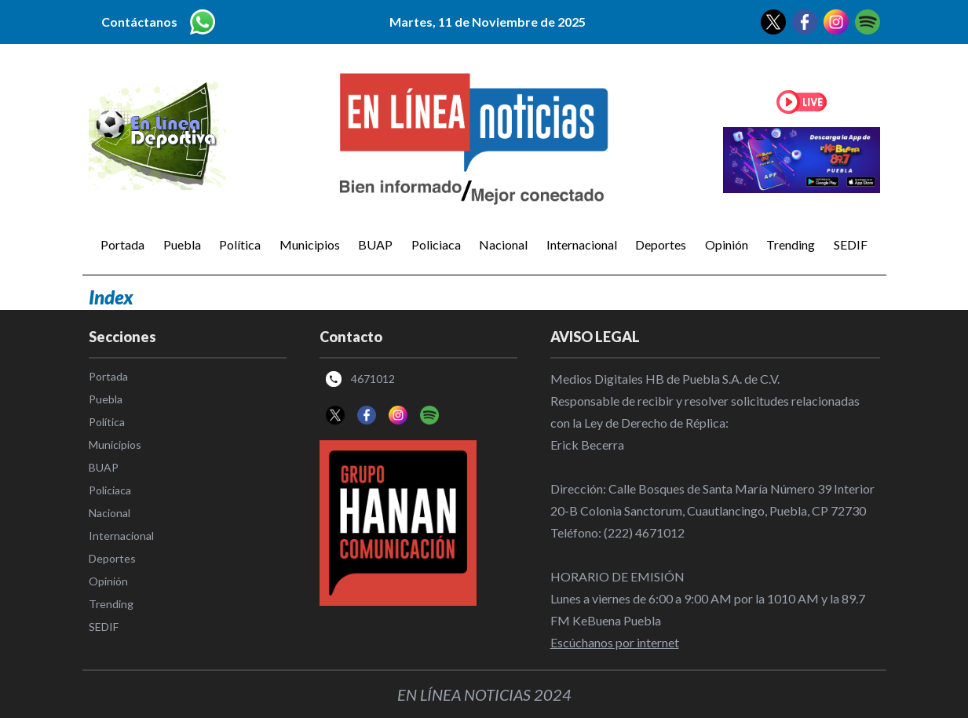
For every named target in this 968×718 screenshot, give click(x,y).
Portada (122, 244)
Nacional (503, 244)
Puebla (182, 244)
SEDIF (851, 244)
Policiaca (436, 244)
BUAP (375, 244)
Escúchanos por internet (614, 642)
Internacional (581, 244)
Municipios (309, 244)
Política (240, 244)
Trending (790, 244)
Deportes (660, 244)
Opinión (726, 244)
